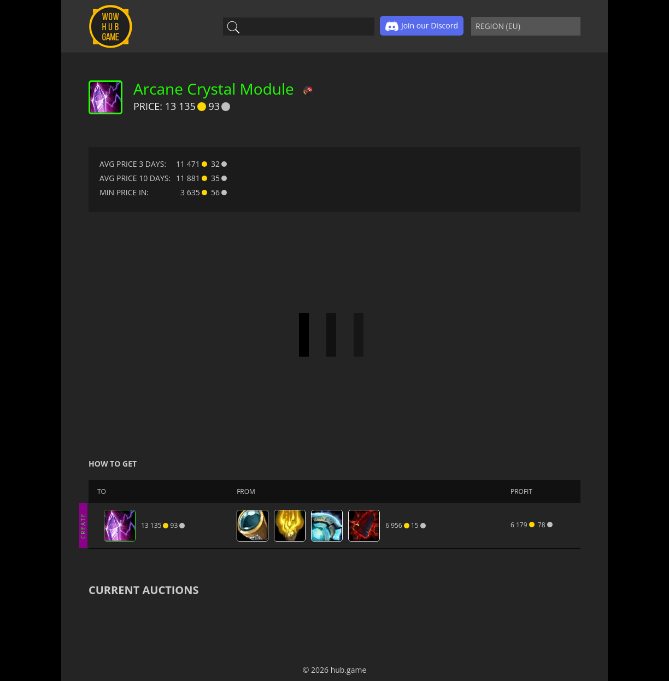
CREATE (83, 525)
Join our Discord (421, 26)
